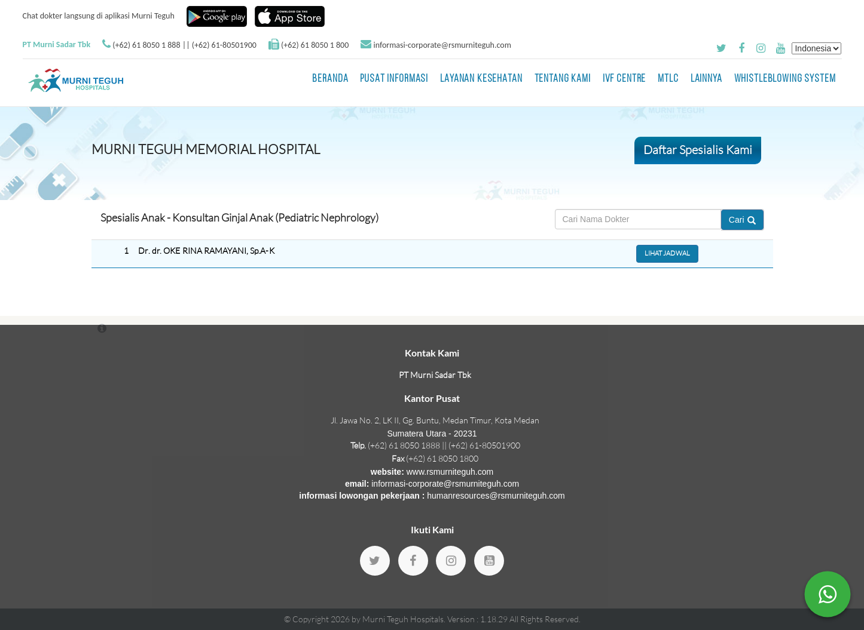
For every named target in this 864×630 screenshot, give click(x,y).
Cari (742, 220)
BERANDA (330, 79)
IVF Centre (624, 79)
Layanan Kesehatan (481, 79)
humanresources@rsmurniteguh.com (496, 495)
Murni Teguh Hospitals (403, 619)
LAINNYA (706, 79)
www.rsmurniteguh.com (450, 472)
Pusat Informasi (394, 79)
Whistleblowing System (785, 79)
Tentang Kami (563, 79)
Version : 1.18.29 (478, 619)
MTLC (668, 79)
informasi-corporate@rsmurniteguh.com (442, 45)
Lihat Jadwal (667, 253)
